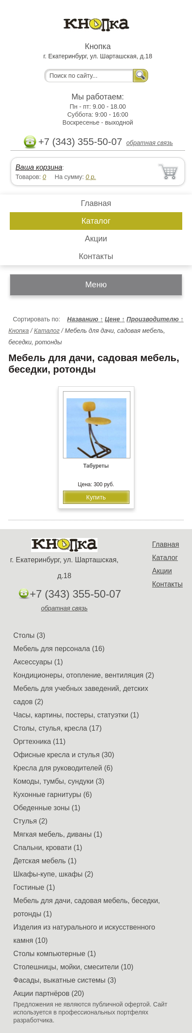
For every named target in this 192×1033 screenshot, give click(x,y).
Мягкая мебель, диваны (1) (57, 834)
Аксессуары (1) (38, 662)
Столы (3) (29, 635)
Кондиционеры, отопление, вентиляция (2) (83, 675)
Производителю (155, 319)
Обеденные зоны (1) (46, 808)
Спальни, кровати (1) (47, 847)
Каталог (96, 221)
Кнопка (18, 330)
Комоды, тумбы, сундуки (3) (58, 781)
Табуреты (96, 466)
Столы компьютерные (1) (54, 953)
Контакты (96, 256)
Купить (96, 497)
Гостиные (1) (34, 887)
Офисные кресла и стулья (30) (63, 755)
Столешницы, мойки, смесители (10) (73, 967)
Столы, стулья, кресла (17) (57, 728)
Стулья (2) (30, 821)
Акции (96, 238)
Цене (115, 319)
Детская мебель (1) (44, 861)
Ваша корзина (39, 167)
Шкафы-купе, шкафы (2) (53, 874)
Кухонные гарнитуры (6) (52, 794)
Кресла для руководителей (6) (63, 768)
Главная (96, 203)
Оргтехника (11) (39, 741)
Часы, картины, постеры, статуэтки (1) (76, 715)
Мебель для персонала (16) (59, 648)
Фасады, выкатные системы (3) (64, 980)
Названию (85, 319)
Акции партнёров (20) (48, 993)
